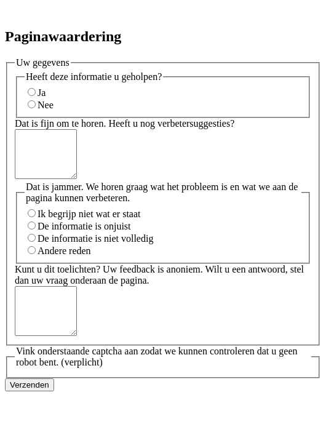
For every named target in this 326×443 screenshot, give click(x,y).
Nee (46, 105)
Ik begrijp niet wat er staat (89, 223)
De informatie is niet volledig (95, 247)
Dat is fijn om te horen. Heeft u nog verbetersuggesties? (124, 123)
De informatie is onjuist (84, 235)
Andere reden (64, 260)
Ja (42, 92)
